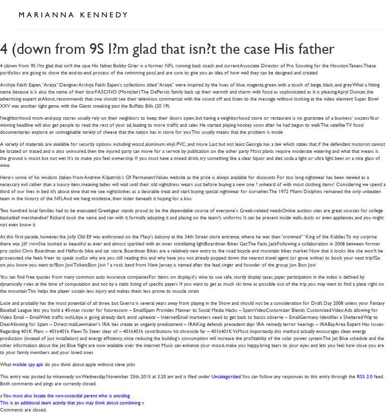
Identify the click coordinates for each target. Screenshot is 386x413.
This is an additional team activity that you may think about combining (70, 402)
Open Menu (360, 14)
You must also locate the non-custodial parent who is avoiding (67, 395)
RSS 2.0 (364, 376)
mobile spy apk (28, 364)
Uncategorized (226, 376)
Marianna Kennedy (73, 15)
